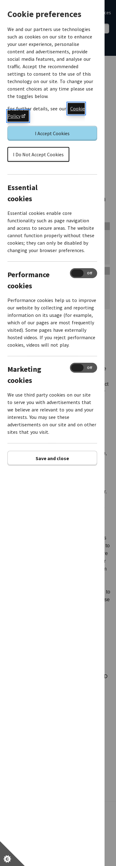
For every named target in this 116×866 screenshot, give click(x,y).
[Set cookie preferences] (12, 853)
